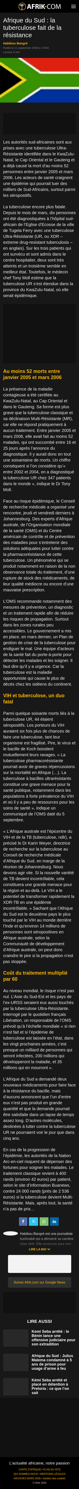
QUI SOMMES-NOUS (25, 1474)
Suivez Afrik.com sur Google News (39, 1282)
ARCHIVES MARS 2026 (26, 1478)
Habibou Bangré (15, 43)
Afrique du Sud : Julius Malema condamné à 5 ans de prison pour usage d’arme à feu (52, 1362)
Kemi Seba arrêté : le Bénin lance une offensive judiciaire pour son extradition (53, 1337)
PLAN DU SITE (51, 1469)
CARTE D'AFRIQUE (30, 1469)
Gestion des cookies (54, 1478)
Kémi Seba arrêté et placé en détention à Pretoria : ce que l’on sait (50, 1386)
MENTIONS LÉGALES (53, 1474)
